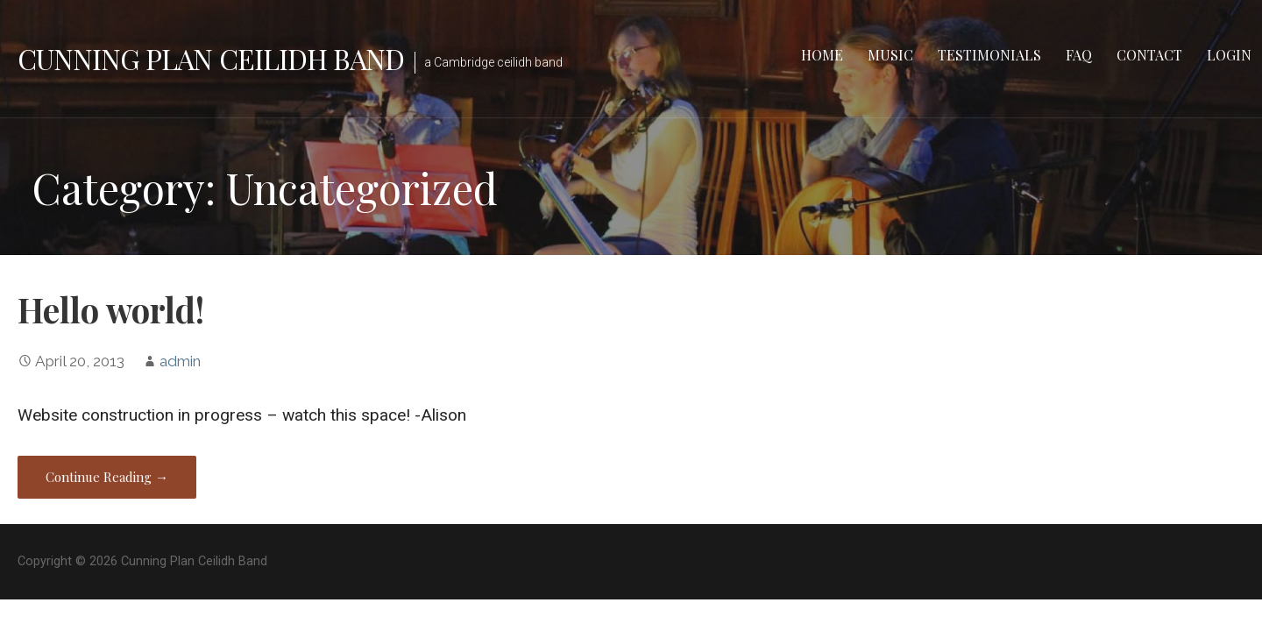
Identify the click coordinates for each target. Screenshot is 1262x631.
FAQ (1079, 55)
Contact (1149, 55)
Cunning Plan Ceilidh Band (211, 58)
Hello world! (111, 309)
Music (890, 55)
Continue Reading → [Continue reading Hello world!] (107, 477)
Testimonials (989, 55)
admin (180, 361)
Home (822, 55)
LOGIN (1229, 55)
